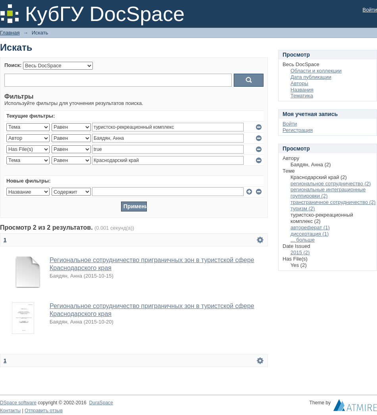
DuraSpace (101, 402)
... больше (302, 240)
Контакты (10, 410)
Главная (9, 33)
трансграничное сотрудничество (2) (332, 202)
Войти (370, 10)
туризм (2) (302, 208)
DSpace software (18, 402)
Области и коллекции (316, 71)
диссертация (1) (309, 234)
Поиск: (12, 65)
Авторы (299, 83)
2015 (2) (300, 252)
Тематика (301, 96)
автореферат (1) (310, 227)
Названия (302, 90)
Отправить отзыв (44, 410)
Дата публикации (310, 77)
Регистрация (298, 130)
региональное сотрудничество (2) (330, 184)
